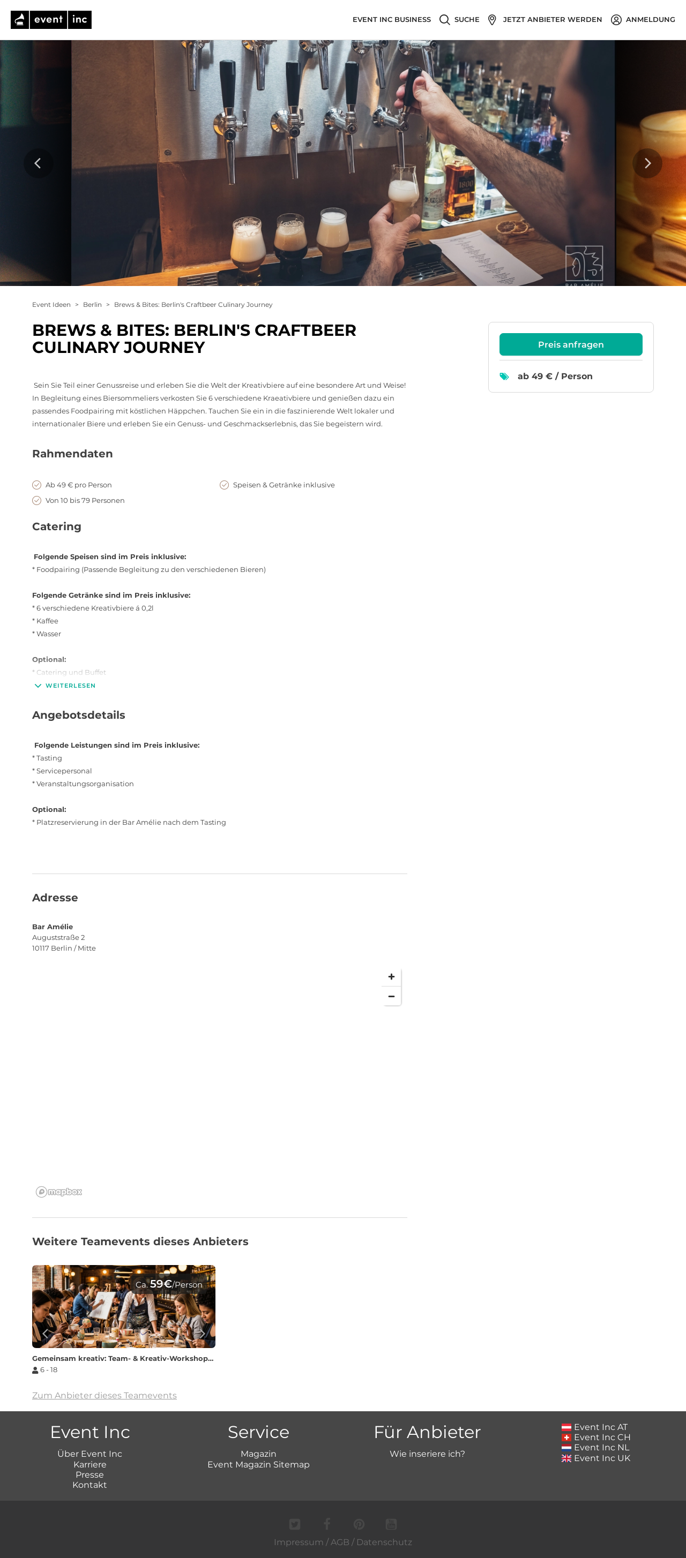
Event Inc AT (595, 1427)
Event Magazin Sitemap (258, 1464)
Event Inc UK (596, 1458)
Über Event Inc (89, 1454)
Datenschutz (384, 1542)
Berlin (92, 304)
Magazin (259, 1454)
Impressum (299, 1542)
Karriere (90, 1464)
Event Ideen (51, 304)
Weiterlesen (64, 685)
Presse (90, 1475)
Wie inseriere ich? (427, 1454)
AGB (340, 1542)
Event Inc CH (596, 1437)
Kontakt (89, 1485)
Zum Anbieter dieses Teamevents (104, 1395)
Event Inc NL (596, 1447)
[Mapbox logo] (59, 1192)
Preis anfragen (571, 345)
